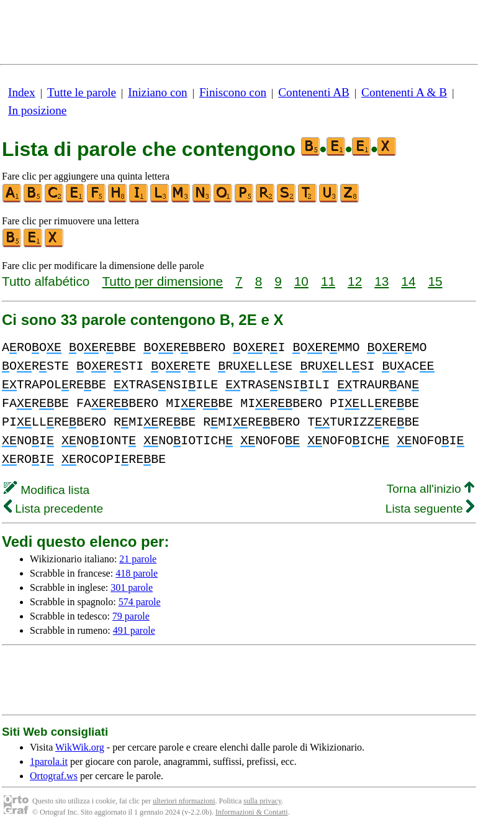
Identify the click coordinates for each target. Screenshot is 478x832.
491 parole (134, 630)
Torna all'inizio (430, 488)
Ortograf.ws (54, 775)
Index (21, 92)
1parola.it (49, 761)
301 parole (131, 587)
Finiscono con (232, 92)
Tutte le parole (81, 92)
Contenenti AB (313, 92)
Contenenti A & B (404, 92)
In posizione (37, 110)
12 (355, 281)
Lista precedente (53, 508)
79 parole (131, 616)
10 (301, 281)
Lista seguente (430, 508)
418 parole (136, 573)
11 (328, 281)
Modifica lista (46, 489)
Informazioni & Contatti (251, 812)
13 (381, 281)
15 (435, 281)
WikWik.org (79, 747)
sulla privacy (262, 801)
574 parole (140, 602)
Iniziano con (157, 92)
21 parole (137, 559)
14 (408, 281)
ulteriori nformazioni (184, 801)
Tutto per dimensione (162, 281)
